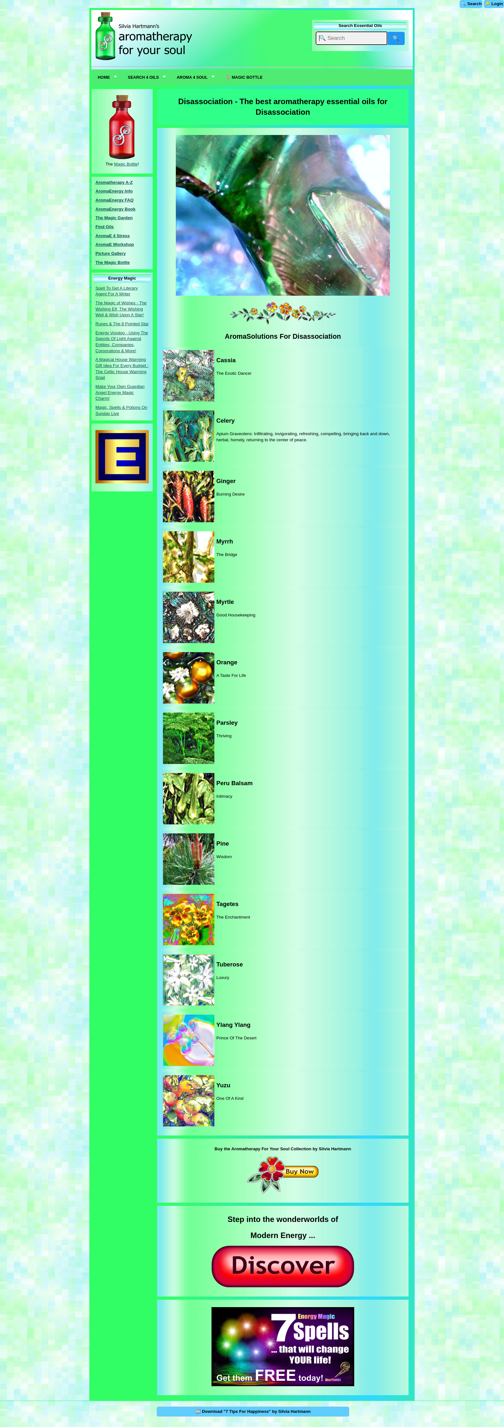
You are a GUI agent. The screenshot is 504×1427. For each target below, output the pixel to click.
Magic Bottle (126, 164)
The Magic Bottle (112, 262)
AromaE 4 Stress (112, 235)
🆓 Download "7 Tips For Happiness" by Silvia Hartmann (253, 1411)
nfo (129, 191)
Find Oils (104, 226)
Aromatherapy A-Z (114, 182)
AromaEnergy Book (115, 209)
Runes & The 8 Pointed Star (122, 323)
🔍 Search (471, 3)
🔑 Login (494, 3)
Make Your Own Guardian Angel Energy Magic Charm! (120, 392)
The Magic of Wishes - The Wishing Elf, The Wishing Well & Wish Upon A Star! (121, 309)
